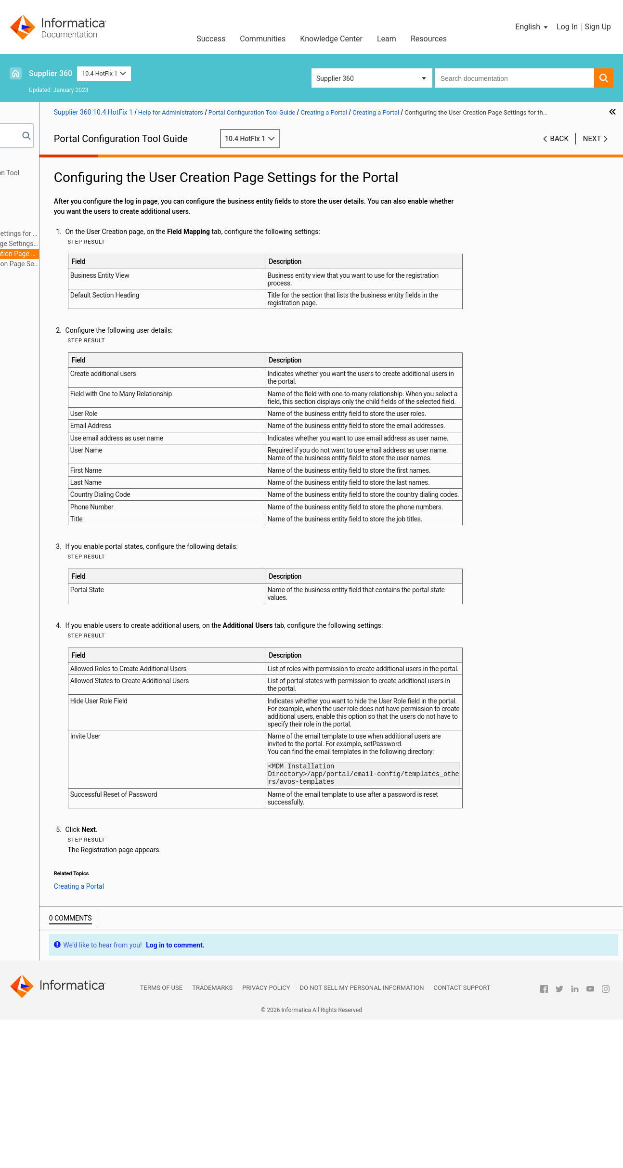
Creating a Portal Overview (70, 203)
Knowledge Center (331, 38)
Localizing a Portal (43, 294)
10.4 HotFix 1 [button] (104, 73)
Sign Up (597, 26)
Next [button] (592, 148)
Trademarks (212, 1136)
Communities (263, 38)
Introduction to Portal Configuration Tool (76, 173)
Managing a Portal (43, 284)
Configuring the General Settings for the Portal (97, 233)
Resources (429, 38)
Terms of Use (161, 1136)
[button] (532, 27)
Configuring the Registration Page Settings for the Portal (97, 264)
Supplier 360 (50, 73)
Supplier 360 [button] (335, 78)
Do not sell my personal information (362, 1136)
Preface (27, 163)
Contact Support (462, 1136)
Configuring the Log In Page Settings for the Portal (97, 243)
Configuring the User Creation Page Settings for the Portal (97, 254)
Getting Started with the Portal (61, 183)
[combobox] (514, 78)
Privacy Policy (266, 1136)
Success (210, 38)
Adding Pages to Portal (50, 274)
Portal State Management (69, 213)
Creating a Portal (41, 193)
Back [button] (559, 148)
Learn (386, 38)
